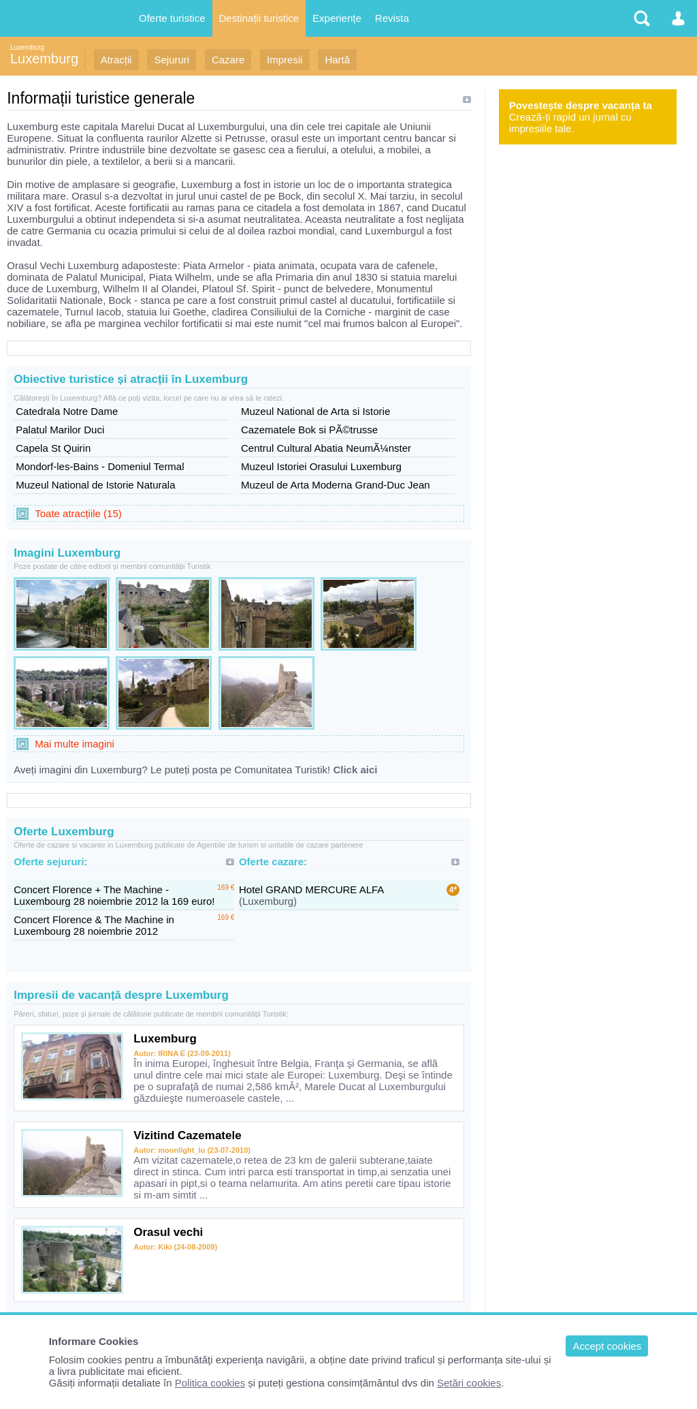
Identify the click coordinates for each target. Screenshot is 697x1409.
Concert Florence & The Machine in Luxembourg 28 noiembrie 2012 (94, 925)
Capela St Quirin (53, 448)
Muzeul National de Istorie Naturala (95, 485)
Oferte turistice (172, 18)
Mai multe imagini (74, 743)
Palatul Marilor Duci (60, 429)
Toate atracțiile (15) (78, 513)
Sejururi (171, 59)
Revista (392, 18)
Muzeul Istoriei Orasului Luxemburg (321, 466)
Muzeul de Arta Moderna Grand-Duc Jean (335, 485)
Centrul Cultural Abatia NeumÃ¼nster (326, 448)
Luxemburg (27, 47)
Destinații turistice (259, 18)
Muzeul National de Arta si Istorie (315, 411)
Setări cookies (469, 1383)
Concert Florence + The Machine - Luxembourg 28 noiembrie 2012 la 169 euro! (114, 895)
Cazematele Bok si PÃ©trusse (309, 429)
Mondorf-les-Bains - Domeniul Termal (100, 466)
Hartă (337, 59)
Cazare (228, 59)
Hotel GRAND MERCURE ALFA (311, 889)
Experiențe (336, 18)
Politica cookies (210, 1383)
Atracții (116, 59)
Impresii (285, 59)
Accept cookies (606, 1346)
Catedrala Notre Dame (67, 411)
